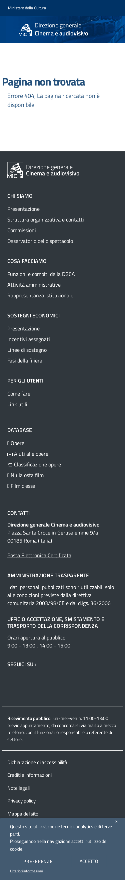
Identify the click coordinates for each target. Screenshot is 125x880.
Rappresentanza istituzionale (40, 295)
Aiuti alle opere (27, 454)
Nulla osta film (25, 475)
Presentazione (23, 209)
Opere (15, 443)
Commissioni (21, 230)
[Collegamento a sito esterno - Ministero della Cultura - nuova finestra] (27, 8)
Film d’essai (22, 486)
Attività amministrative (34, 285)
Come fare (18, 394)
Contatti (18, 513)
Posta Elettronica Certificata (39, 555)
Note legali (18, 788)
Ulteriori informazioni (26, 871)
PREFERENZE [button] (38, 861)
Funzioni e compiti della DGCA (41, 274)
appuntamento (34, 725)
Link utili (17, 404)
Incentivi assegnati (28, 339)
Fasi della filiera (24, 360)
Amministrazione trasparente (48, 575)
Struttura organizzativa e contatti (45, 219)
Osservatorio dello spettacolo (40, 241)
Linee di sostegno (27, 350)
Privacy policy (21, 800)
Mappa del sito (22, 814)
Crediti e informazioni (29, 775)
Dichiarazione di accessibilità (37, 762)
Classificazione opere (34, 464)
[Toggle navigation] (11, 29)
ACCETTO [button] (89, 861)
